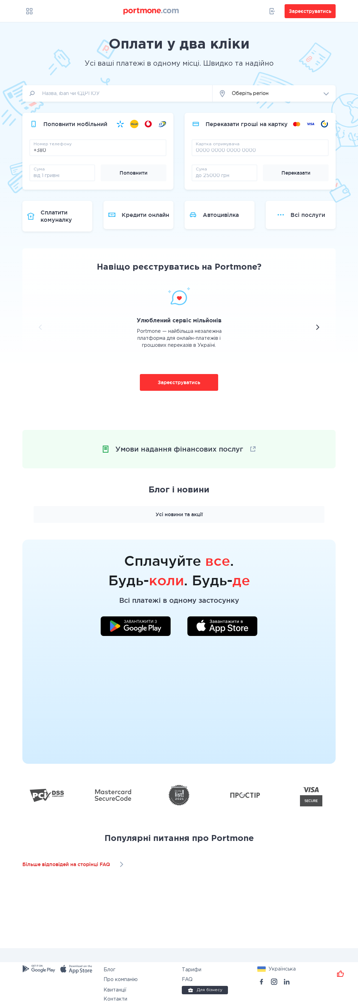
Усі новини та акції (179, 514)
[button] (274, 93)
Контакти (115, 999)
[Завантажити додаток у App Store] (222, 627)
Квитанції (115, 990)
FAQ (187, 980)
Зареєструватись (179, 382)
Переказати (295, 173)
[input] (117, 93)
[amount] (62, 175)
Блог (109, 970)
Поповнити (134, 173)
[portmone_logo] (151, 11)
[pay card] (260, 150)
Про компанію (120, 980)
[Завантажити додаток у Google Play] (136, 627)
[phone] (98, 150)
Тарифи (191, 970)
